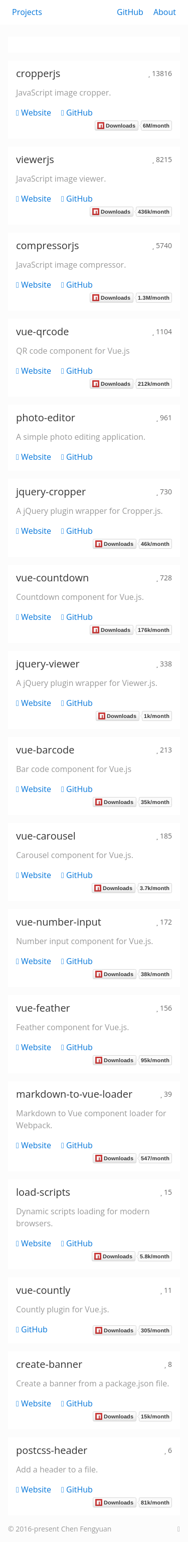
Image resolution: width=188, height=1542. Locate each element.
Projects (27, 12)
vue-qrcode (42, 331)
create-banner (49, 1364)
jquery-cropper (51, 491)
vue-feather (43, 1008)
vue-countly (43, 1290)
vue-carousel (46, 836)
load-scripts (43, 1192)
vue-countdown (52, 577)
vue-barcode (45, 749)
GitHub (130, 12)
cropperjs (38, 73)
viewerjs (35, 159)
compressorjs (47, 245)
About (164, 12)
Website (33, 112)
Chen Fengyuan (86, 1528)
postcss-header (51, 1450)
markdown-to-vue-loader (74, 1094)
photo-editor (45, 417)
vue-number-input (58, 922)
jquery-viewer (48, 663)
